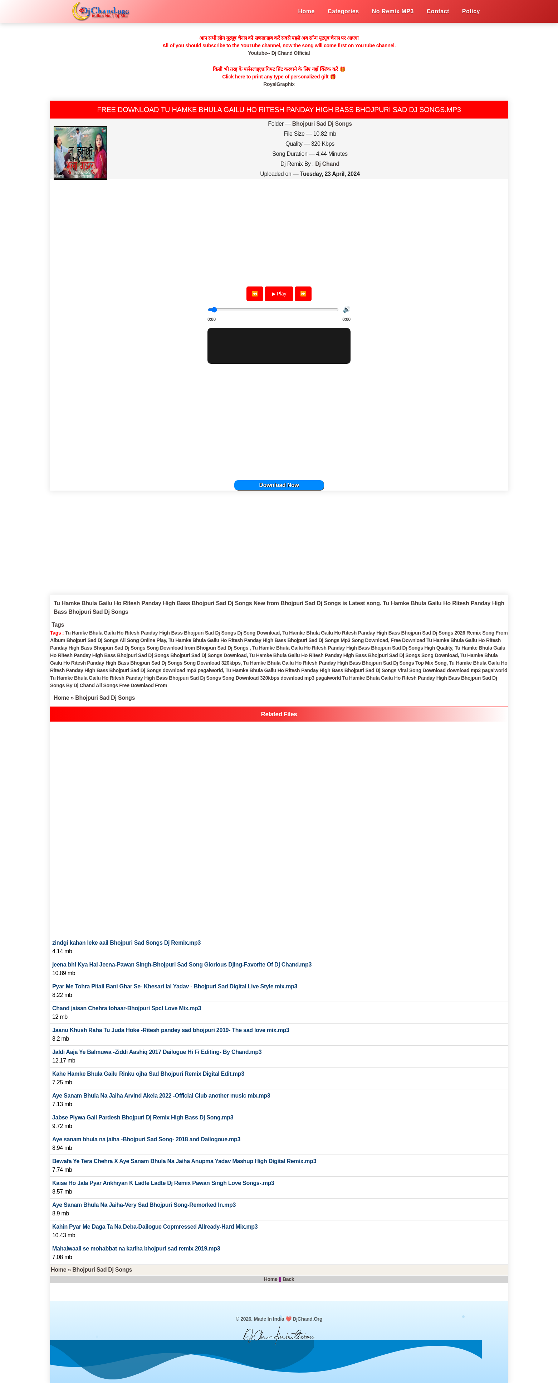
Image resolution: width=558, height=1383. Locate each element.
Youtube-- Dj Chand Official (279, 53)
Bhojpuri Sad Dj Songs (322, 124)
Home (61, 698)
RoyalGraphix (278, 84)
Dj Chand (327, 164)
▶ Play (279, 294)
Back (288, 1279)
